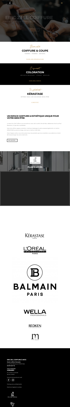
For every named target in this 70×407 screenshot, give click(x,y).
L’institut (35, 102)
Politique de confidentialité (14, 384)
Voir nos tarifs (35, 80)
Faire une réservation (35, 59)
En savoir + (12, 140)
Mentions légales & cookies (14, 387)
